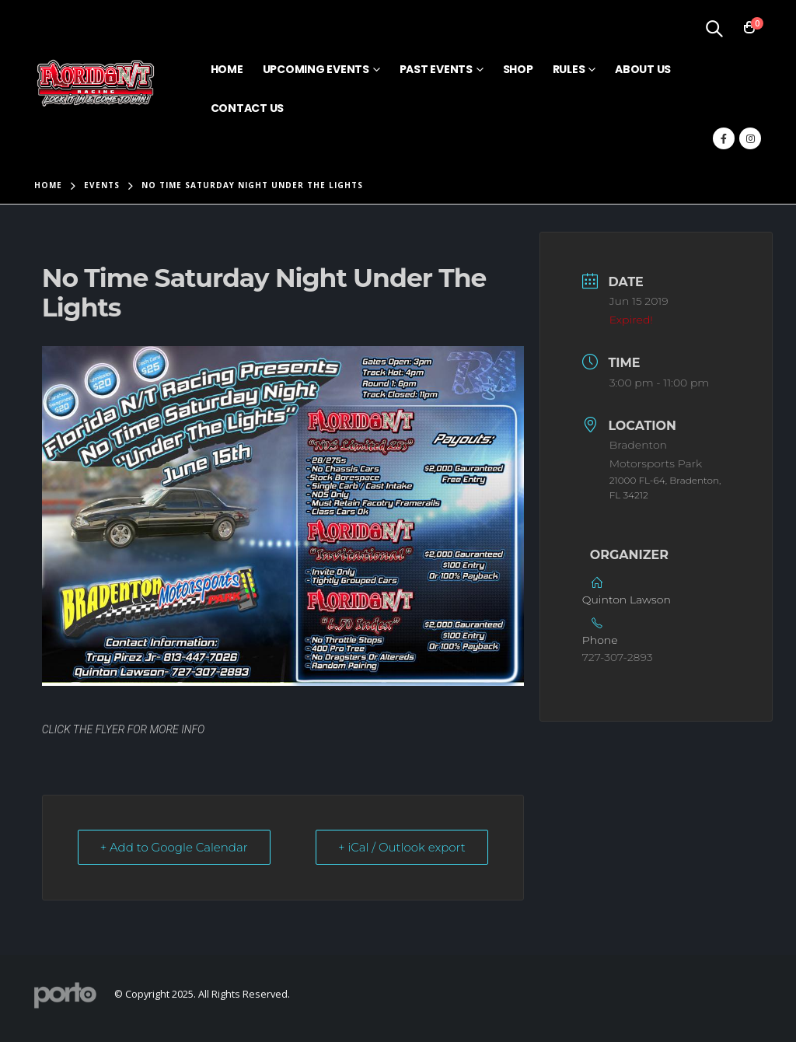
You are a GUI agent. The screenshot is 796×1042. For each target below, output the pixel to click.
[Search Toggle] (713, 28)
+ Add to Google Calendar (174, 847)
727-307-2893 (617, 657)
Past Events (436, 69)
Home (227, 69)
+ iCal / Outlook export (402, 847)
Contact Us (248, 108)
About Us (643, 69)
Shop (518, 69)
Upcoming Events (316, 69)
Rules (569, 69)
